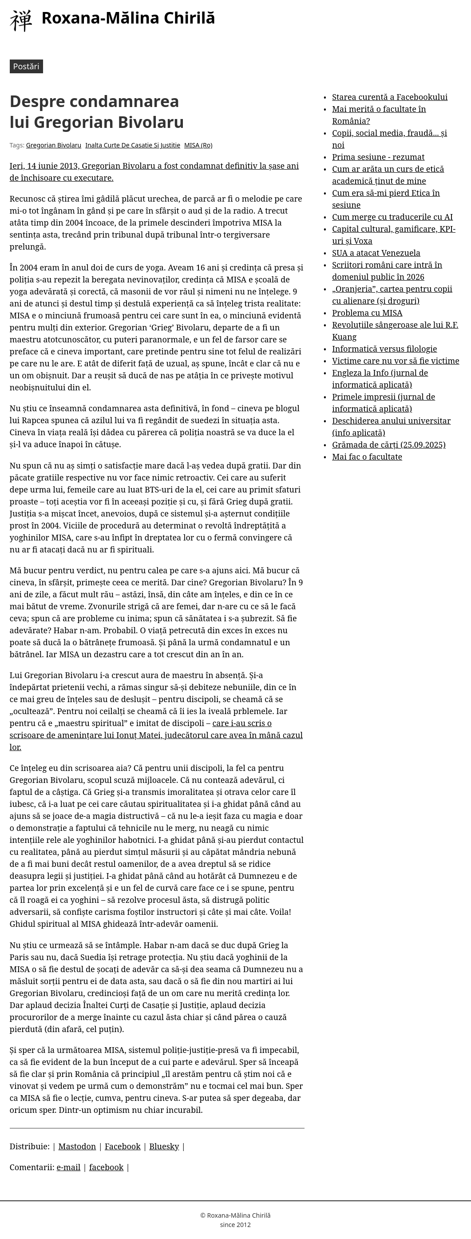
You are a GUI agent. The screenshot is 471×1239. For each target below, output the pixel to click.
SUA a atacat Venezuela (376, 252)
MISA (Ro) (198, 145)
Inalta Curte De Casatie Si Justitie (132, 145)
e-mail (69, 1167)
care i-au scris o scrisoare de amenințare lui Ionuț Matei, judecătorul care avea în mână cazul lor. (156, 735)
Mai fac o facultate (367, 456)
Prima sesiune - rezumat (378, 156)
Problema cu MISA (367, 312)
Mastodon (77, 1146)
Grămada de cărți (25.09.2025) (389, 444)
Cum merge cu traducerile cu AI (392, 216)
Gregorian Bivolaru (53, 145)
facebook (106, 1167)
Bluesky (164, 1146)
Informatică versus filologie (384, 348)
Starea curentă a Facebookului (389, 96)
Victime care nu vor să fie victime (395, 360)
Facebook (123, 1146)
